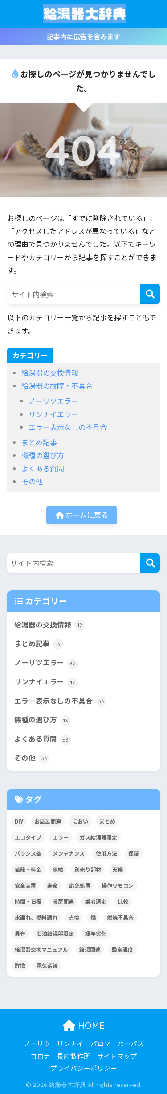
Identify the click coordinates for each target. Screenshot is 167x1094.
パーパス (130, 1043)
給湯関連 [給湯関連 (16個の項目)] (90, 949)
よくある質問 (42, 468)
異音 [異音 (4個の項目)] (20, 933)
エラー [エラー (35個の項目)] (61, 837)
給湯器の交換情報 (49, 372)
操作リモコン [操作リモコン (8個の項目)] (118, 885)
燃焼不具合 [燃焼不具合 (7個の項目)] (120, 917)
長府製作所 (73, 1056)
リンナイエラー (53, 414)
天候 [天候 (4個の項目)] (117, 869)
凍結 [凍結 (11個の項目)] (58, 869)
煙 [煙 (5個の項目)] (93, 917)
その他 (32, 481)
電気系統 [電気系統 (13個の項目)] (47, 965)
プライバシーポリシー (83, 1068)
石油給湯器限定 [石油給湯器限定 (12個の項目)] (55, 933)
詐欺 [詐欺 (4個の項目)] (20, 965)
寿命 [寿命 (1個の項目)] (52, 885)
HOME (84, 1025)
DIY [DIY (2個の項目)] (19, 821)
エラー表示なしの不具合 (68, 427)
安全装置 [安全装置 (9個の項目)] (25, 885)
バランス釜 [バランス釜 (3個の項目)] (28, 853)
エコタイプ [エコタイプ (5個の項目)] (28, 837)
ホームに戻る (82, 514)
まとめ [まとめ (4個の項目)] (107, 821)
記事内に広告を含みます (83, 36)
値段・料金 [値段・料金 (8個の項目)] (28, 869)
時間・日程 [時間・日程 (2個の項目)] (28, 901)
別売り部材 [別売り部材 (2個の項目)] (87, 869)
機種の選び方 (42, 455)
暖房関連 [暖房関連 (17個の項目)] (63, 901)
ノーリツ (37, 1043)
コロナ (40, 1056)
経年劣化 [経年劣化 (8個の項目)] (95, 933)
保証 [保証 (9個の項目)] (133, 853)
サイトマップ (117, 1056)
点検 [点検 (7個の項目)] (74, 917)
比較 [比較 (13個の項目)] (123, 901)
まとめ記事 (39, 442)
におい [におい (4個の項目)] (80, 821)
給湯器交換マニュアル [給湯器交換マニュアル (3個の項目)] (41, 949)
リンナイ (70, 1043)
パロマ (100, 1043)
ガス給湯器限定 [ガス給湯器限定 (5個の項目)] (98, 837)
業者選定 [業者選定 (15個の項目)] (95, 901)
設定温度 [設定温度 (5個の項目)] (122, 949)
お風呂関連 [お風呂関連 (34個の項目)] (47, 821)
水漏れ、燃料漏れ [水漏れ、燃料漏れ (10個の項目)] (36, 917)
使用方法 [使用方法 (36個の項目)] (106, 853)
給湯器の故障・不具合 (57, 385)
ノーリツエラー (53, 400)
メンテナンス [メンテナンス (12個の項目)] (69, 853)
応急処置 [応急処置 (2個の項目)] (79, 885)
